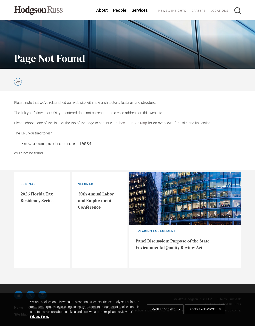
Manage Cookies (163, 309)
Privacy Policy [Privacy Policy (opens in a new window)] (39, 317)
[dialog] (127, 309)
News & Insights (172, 10)
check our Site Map (132, 123)
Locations (219, 10)
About (102, 10)
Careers (198, 10)
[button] (18, 84)
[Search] (237, 10)
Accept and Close (202, 309)
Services (140, 10)
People (119, 10)
